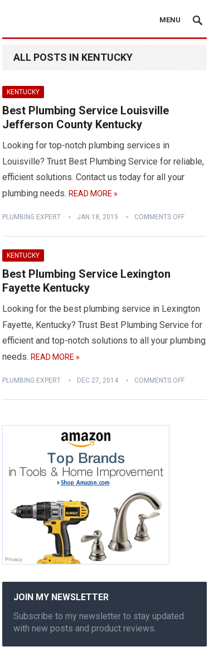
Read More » (93, 193)
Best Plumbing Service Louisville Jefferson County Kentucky (85, 118)
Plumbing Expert (31, 217)
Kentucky (23, 92)
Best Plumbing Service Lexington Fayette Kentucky (86, 281)
